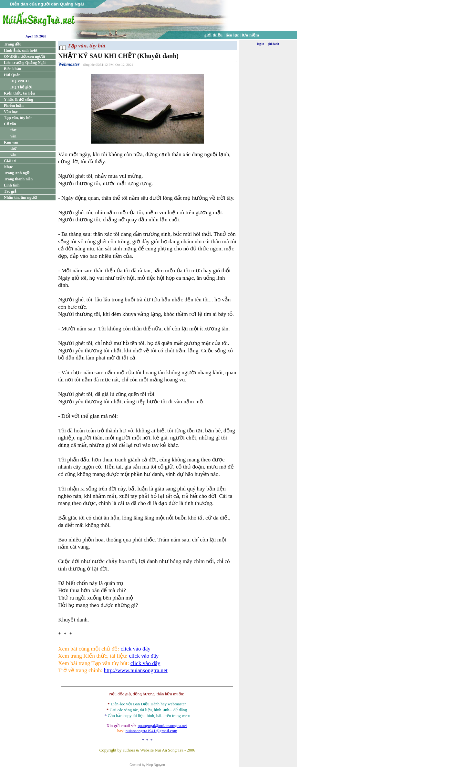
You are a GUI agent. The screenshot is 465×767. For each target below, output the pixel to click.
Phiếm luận (14, 105)
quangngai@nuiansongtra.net (162, 725)
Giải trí (10, 160)
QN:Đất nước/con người (24, 56)
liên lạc (232, 35)
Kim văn (11, 142)
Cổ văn (10, 124)
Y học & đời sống (18, 99)
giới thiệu (213, 35)
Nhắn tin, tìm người (20, 197)
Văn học (11, 111)
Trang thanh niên (18, 179)
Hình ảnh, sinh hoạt (20, 50)
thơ (13, 130)
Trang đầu (12, 44)
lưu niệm (250, 35)
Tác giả (10, 191)
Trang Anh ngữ (16, 173)
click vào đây (135, 649)
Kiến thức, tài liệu (19, 93)
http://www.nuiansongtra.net (136, 670)
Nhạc (8, 167)
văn (13, 136)
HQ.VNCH (19, 81)
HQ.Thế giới (21, 87)
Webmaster (69, 64)
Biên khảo (12, 68)
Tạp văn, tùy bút (18, 118)
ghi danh (273, 43)
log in (260, 43)
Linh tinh (11, 185)
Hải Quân (12, 75)
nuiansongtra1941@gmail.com (151, 730)
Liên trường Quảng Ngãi (25, 62)
